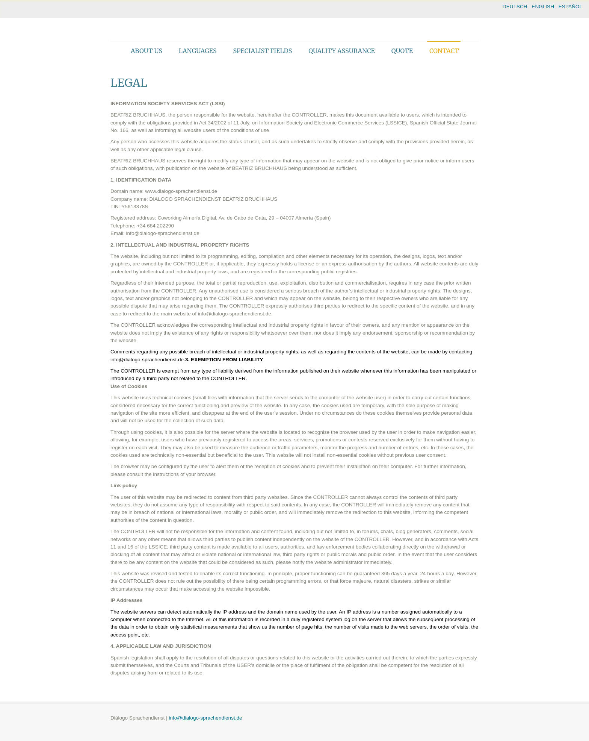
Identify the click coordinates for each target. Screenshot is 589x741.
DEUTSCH (515, 6)
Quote (402, 51)
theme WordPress (294, 734)
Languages (198, 51)
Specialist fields (262, 51)
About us (146, 51)
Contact (444, 51)
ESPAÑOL (570, 6)
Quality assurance (341, 51)
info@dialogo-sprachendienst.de (205, 718)
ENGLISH (543, 6)
